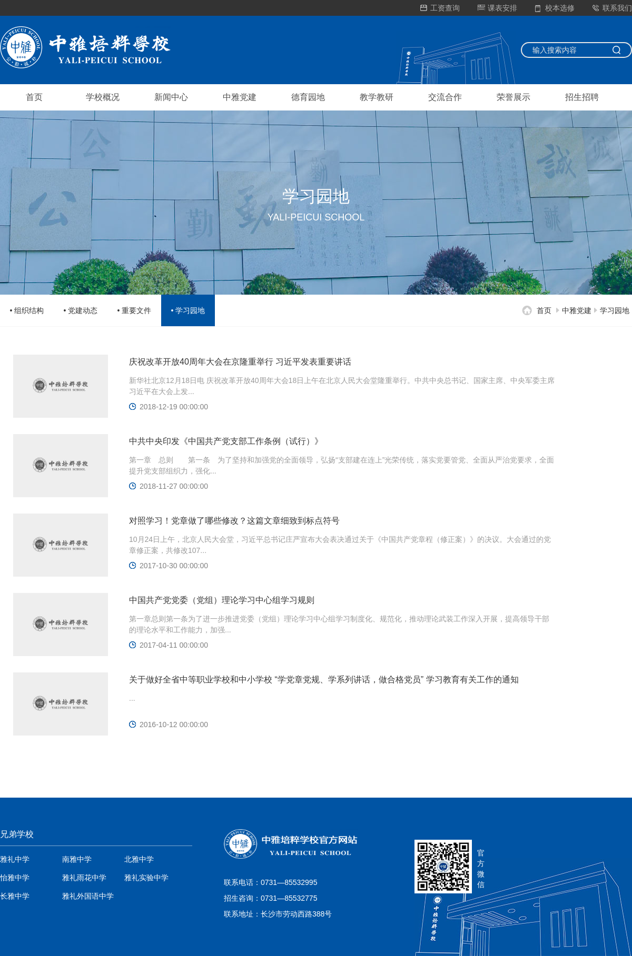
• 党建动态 (81, 310)
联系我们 (612, 8)
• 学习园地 (188, 310)
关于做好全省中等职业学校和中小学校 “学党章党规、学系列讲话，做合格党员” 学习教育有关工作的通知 (324, 679)
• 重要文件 (134, 310)
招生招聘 (582, 97)
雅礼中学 (14, 859)
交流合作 (445, 97)
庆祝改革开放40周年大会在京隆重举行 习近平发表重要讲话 (240, 361)
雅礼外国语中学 (88, 896)
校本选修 (555, 8)
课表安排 (497, 8)
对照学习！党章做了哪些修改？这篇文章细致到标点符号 (234, 520)
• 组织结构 (27, 310)
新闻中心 (171, 97)
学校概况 (103, 97)
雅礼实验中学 (146, 877)
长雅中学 (14, 896)
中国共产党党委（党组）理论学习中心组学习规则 (221, 600)
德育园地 (308, 97)
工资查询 (440, 8)
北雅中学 (139, 859)
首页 (34, 97)
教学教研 (376, 97)
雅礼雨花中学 (84, 877)
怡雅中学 (14, 877)
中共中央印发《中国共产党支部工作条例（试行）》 (226, 441)
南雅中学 (77, 859)
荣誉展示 (513, 97)
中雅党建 (239, 97)
